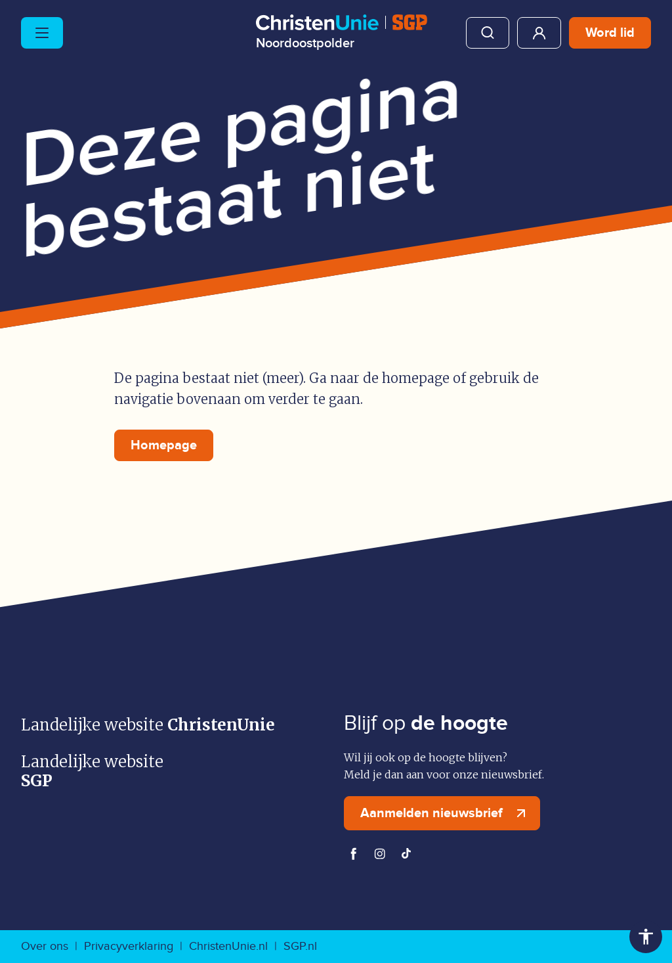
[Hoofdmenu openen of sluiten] (42, 33)
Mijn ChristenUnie (539, 33)
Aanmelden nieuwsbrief (446, 813)
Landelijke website (148, 725)
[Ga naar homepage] (341, 32)
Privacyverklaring (128, 946)
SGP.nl (300, 946)
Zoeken (487, 33)
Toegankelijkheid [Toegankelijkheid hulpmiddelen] (646, 937)
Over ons (44, 946)
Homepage (164, 445)
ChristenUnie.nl (228, 946)
